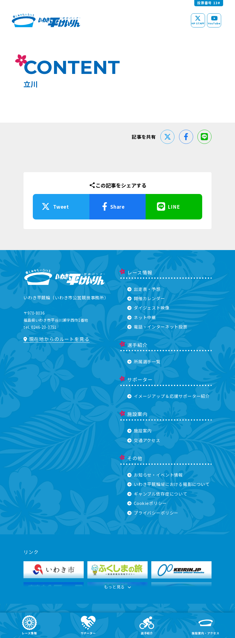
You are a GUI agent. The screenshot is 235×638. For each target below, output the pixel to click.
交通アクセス (143, 440)
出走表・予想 (143, 289)
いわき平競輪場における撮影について (168, 484)
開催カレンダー (146, 298)
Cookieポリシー (147, 503)
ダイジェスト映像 (148, 308)
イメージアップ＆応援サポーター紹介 (168, 396)
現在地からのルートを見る (56, 339)
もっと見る (117, 588)
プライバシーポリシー (152, 513)
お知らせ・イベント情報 (155, 475)
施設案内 (139, 431)
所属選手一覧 (143, 361)
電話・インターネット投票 (157, 327)
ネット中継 (141, 317)
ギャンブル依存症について (157, 494)
